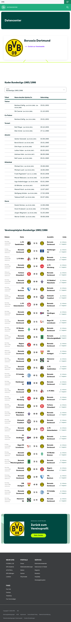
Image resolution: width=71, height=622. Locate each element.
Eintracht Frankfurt (50, 297)
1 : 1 (35, 243)
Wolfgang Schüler (20, 193)
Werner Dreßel (19, 216)
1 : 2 (35, 406)
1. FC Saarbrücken (19, 243)
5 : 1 (35, 391)
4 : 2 (35, 274)
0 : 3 (35, 469)
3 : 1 (35, 368)
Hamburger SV (51, 251)
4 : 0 (35, 485)
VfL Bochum (21, 289)
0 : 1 (35, 345)
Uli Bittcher (18, 185)
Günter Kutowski (20, 139)
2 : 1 (35, 421)
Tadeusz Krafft (19, 197)
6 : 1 (35, 289)
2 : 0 (35, 259)
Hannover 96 (50, 360)
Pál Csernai (18, 111)
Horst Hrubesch (20, 209)
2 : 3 (35, 337)
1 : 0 (35, 477)
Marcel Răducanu (20, 177)
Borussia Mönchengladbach (54, 337)
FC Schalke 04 (20, 375)
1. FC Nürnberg (50, 266)
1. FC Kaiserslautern (19, 305)
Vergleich (63, 244)
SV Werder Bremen (20, 329)
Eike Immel (18, 131)
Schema (63, 242)
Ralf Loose (18, 158)
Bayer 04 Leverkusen (51, 322)
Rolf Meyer (18, 127)
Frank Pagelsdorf (20, 174)
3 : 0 (35, 383)
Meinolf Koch (19, 189)
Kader (7, 88)
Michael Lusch (19, 170)
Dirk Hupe (18, 146)
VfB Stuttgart (50, 352)
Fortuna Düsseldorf (20, 274)
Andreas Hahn (19, 154)
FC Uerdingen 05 (51, 313)
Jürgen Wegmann (20, 213)
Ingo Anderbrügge (21, 181)
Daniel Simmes (19, 205)
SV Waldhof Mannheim (51, 282)
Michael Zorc (19, 166)
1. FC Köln (20, 258)
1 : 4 (35, 266)
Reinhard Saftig (19, 105)
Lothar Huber (19, 150)
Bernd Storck (19, 142)
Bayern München (20, 345)
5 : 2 (35, 313)
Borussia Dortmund (51, 243)
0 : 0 (35, 282)
